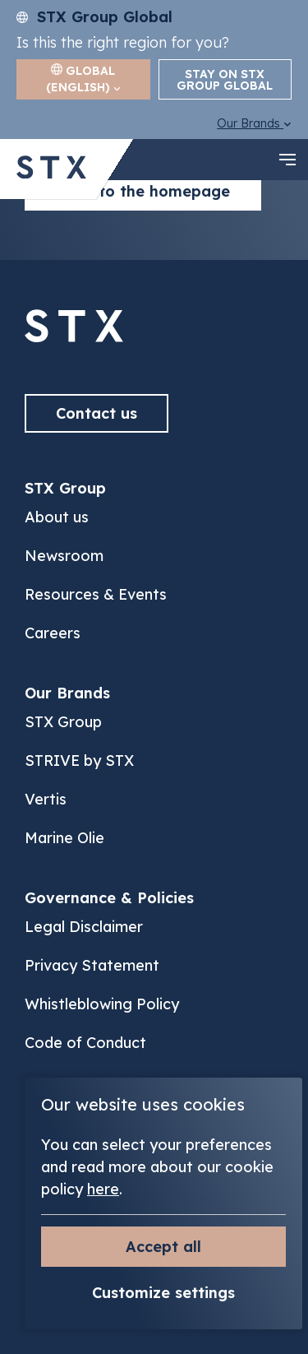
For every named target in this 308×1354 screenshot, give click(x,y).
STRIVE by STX (79, 760)
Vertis (46, 799)
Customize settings (163, 1292)
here (103, 1189)
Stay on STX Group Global (225, 80)
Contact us (96, 413)
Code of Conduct (85, 1042)
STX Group (63, 721)
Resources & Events (96, 594)
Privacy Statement (92, 965)
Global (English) (83, 79)
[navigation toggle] (287, 159)
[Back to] (74, 337)
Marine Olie (64, 837)
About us (57, 517)
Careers (52, 633)
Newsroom (64, 555)
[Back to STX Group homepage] (51, 169)
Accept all (163, 1246)
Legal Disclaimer (84, 926)
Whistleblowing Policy (102, 1004)
